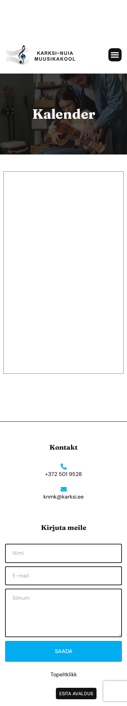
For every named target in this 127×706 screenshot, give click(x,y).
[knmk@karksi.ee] (64, 489)
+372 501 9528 (63, 474)
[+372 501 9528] (64, 466)
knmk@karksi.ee (63, 496)
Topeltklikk (63, 674)
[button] (115, 54)
